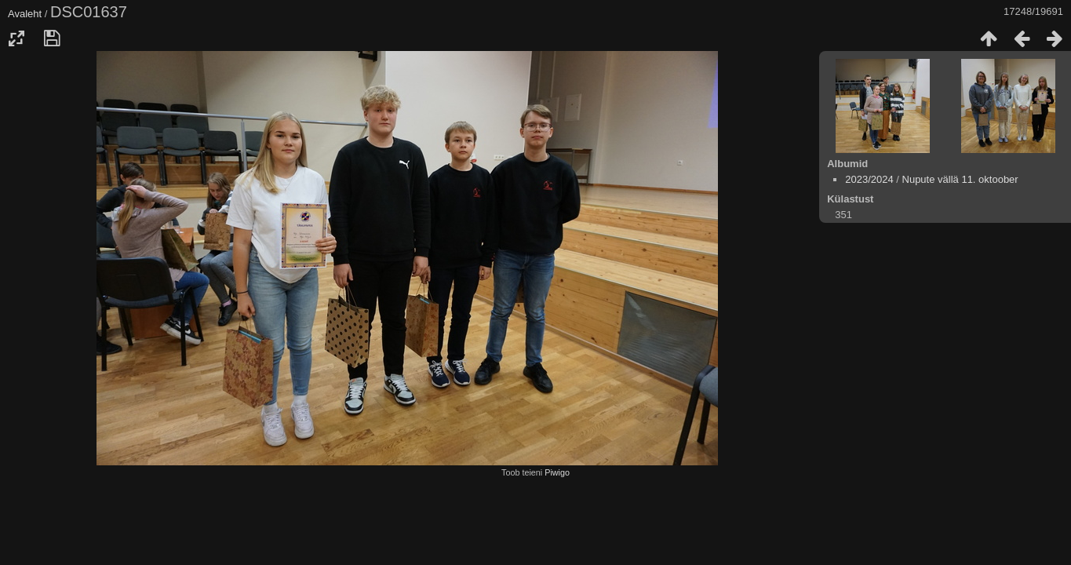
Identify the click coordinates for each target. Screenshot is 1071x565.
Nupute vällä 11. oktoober (960, 179)
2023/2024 (869, 179)
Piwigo (557, 472)
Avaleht (25, 14)
